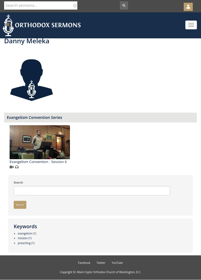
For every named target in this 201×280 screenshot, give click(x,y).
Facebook (84, 263)
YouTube (117, 263)
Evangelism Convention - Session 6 (38, 161)
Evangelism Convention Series (34, 117)
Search (18, 182)
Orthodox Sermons (42, 25)
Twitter (101, 263)
